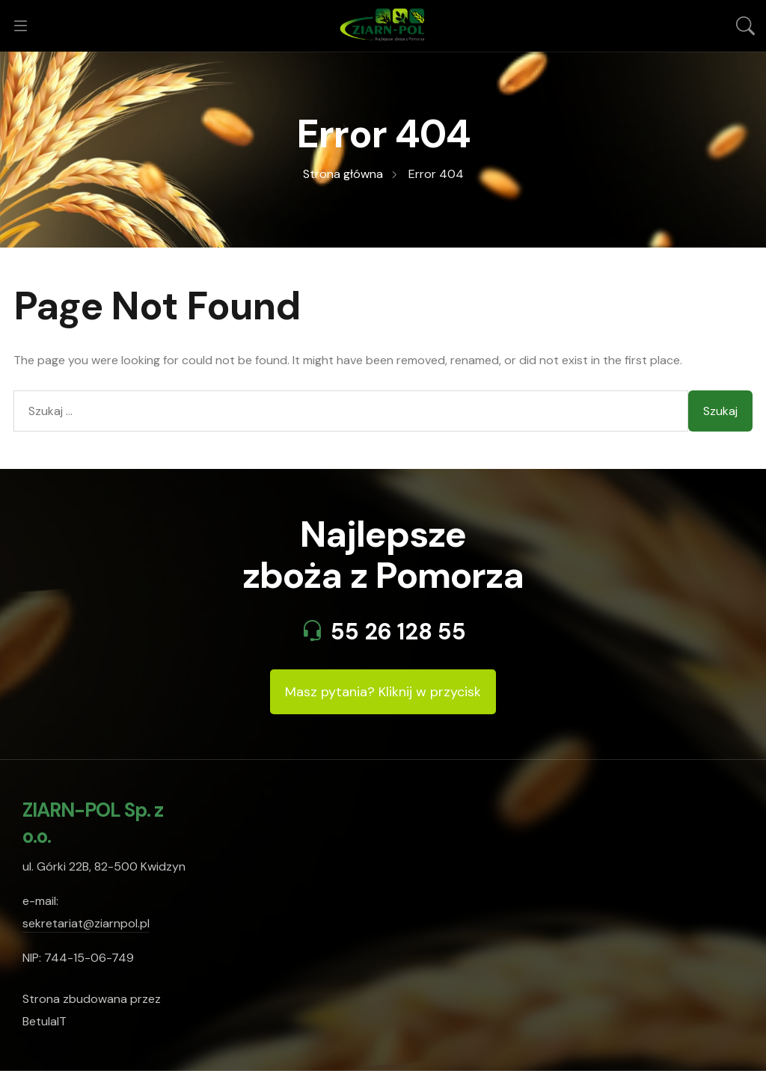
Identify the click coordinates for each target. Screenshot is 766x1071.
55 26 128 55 (398, 631)
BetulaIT (44, 1021)
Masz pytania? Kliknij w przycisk (383, 692)
